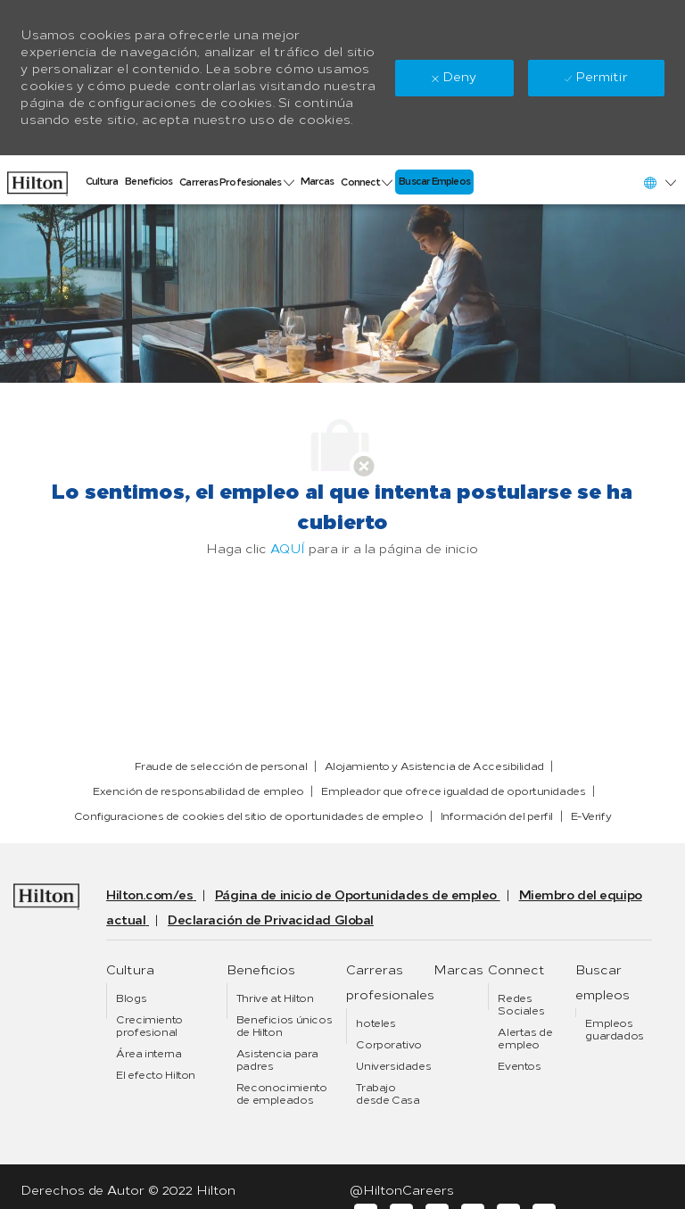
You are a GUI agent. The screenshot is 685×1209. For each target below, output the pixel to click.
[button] (659, 182)
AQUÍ (287, 549)
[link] (37, 179)
